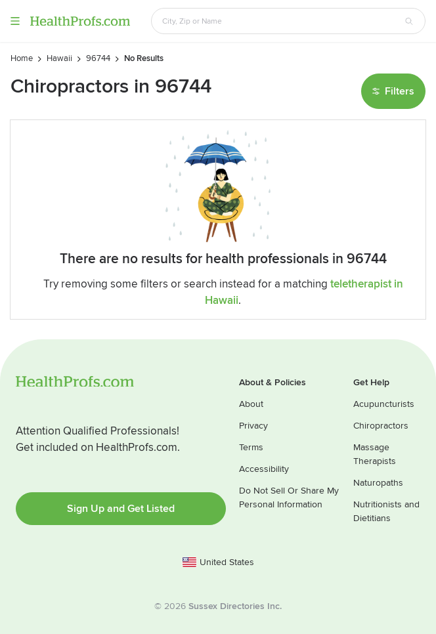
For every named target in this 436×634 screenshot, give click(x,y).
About (251, 404)
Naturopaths (378, 482)
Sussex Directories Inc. (235, 606)
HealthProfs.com (80, 21)
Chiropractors (380, 425)
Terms (251, 447)
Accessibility (264, 469)
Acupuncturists (383, 404)
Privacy (253, 425)
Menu (15, 21)
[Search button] (409, 21)
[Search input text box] (280, 21)
